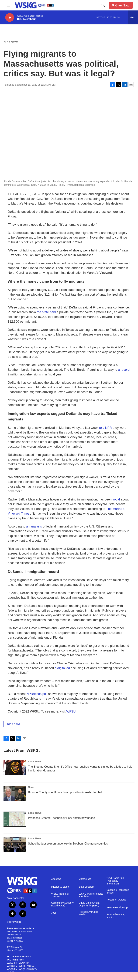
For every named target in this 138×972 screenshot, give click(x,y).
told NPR (105, 428)
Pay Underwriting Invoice (115, 916)
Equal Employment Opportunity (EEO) (89, 904)
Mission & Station (60, 887)
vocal (116, 499)
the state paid (46, 312)
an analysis (34, 526)
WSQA (30, 966)
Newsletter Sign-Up (117, 907)
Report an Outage (116, 899)
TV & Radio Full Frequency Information (115, 881)
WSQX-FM (24, 963)
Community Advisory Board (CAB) (62, 904)
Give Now (122, 5)
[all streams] (133, 17)
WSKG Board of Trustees (60, 895)
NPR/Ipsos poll (36, 694)
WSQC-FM (12, 969)
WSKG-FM (12, 963)
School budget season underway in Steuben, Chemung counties (68, 843)
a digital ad (62, 668)
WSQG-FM (12, 966)
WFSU (71, 711)
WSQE (22, 966)
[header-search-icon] (103, 5)
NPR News (11, 42)
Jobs (53, 912)
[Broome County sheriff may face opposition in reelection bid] (15, 793)
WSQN (22, 969)
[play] (9, 18)
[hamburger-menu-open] (8, 5)
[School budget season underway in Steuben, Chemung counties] (15, 844)
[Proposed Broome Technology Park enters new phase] (15, 819)
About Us (56, 879)
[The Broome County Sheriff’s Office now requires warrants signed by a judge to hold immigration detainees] (15, 767)
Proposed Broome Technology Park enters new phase (61, 817)
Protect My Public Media (88, 913)
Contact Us (85, 879)
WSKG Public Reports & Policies (91, 895)
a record (124, 369)
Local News (35, 761)
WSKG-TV (32, 969)
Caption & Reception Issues (117, 891)
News (31, 787)
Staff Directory (86, 887)
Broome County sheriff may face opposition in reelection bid (65, 792)
